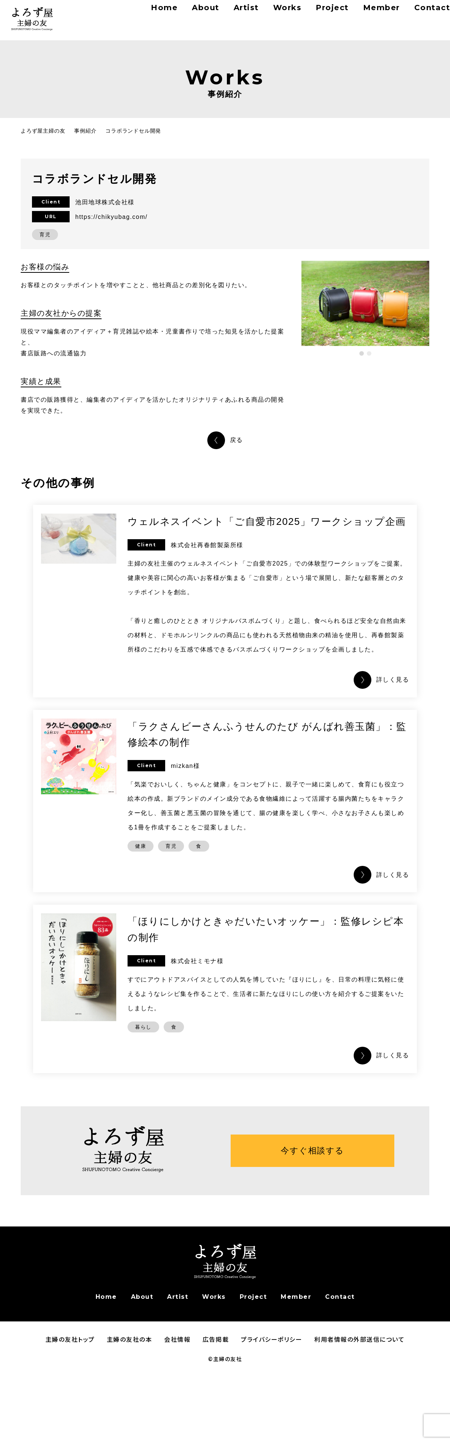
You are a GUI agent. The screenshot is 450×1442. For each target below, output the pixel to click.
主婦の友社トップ (70, 1412)
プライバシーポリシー (271, 1412)
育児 (45, 234)
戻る (236, 440)
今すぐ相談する (312, 1223)
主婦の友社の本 (129, 1412)
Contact (419, 14)
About (185, 14)
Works (265, 14)
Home (144, 14)
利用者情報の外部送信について (359, 1412)
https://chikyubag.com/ (111, 217)
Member (357, 14)
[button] (361, 353)
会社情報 (177, 1412)
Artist (225, 14)
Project (310, 14)
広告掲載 (215, 1412)
